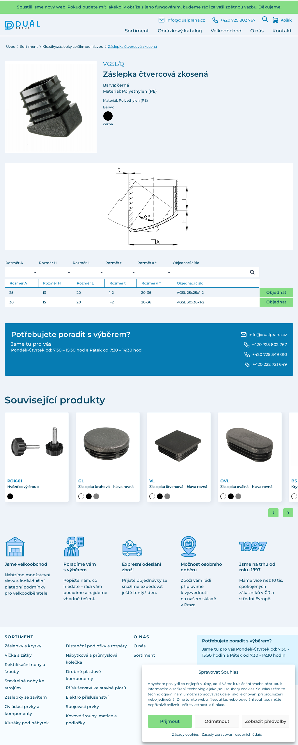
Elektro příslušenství (87, 697)
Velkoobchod (226, 31)
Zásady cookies (185, 734)
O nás (257, 31)
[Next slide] (288, 512)
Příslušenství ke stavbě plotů (96, 687)
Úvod (10, 46)
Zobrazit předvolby (265, 721)
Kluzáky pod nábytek (27, 722)
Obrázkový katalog (180, 31)
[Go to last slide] (273, 512)
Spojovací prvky (82, 706)
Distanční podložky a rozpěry (96, 646)
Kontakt (282, 31)
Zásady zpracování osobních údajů (232, 734)
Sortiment (137, 31)
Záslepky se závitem (26, 697)
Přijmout (170, 721)
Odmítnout (217, 721)
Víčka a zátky (18, 655)
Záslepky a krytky (23, 646)
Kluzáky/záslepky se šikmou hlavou (72, 46)
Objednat (276, 292)
